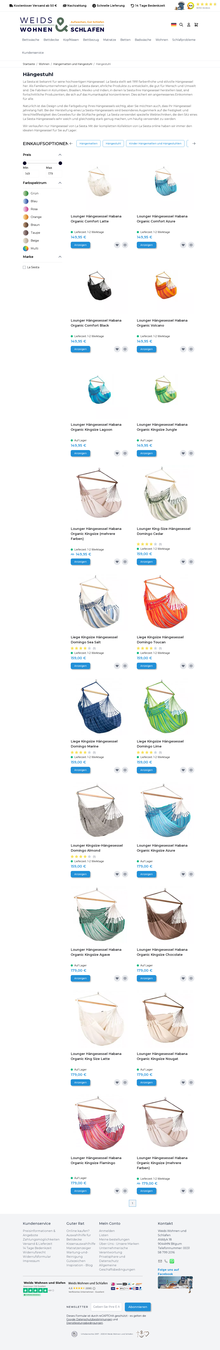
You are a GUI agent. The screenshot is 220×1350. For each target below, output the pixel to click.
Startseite (29, 64)
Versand (29, 1243)
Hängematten (88, 143)
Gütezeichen (76, 1261)
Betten (125, 40)
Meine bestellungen (114, 1239)
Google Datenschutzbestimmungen (89, 1319)
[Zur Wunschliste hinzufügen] (117, 245)
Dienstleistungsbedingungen (84, 1323)
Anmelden (107, 1231)
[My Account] (188, 24)
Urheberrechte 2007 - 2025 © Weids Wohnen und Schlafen (107, 1334)
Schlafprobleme (184, 40)
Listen (103, 1235)
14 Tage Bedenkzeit (37, 1248)
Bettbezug (91, 40)
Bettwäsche (30, 40)
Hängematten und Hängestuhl (72, 64)
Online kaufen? (77, 1231)
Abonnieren (136, 1307)
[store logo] (90, 24)
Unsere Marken (127, 1243)
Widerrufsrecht (34, 1252)
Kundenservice (33, 52)
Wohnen (162, 40)
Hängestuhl (113, 143)
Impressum (31, 1261)
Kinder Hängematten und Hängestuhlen (155, 143)
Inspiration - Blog (79, 1265)
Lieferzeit (45, 1243)
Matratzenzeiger (78, 1248)
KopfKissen (71, 40)
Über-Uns (106, 1243)
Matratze (109, 40)
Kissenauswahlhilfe (80, 1243)
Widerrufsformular (37, 1256)
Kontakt (165, 1223)
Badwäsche (143, 40)
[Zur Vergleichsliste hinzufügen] (125, 245)
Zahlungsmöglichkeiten (41, 1239)
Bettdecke (51, 40)
